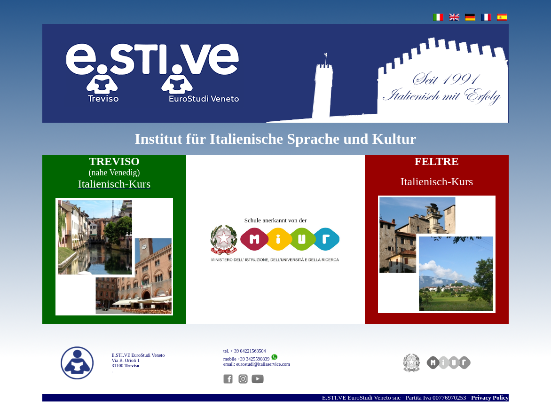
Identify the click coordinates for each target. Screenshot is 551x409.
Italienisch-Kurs (114, 184)
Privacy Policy (490, 397)
